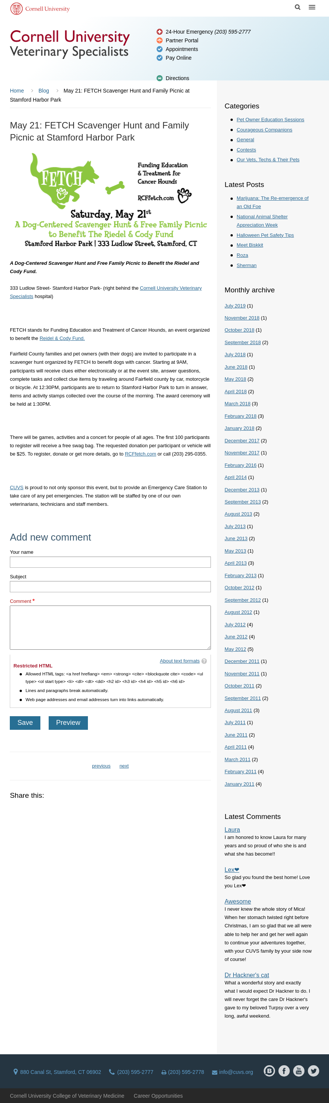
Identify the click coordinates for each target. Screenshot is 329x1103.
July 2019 (235, 306)
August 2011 (238, 710)
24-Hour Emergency (208, 32)
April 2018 (235, 391)
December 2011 (242, 661)
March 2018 (237, 403)
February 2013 (240, 575)
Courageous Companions (264, 130)
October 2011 (239, 686)
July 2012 (235, 624)
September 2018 (242, 342)
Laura (232, 829)
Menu (312, 7)
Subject (18, 576)
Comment (20, 601)
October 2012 (239, 587)
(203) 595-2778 (182, 1072)
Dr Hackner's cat (246, 975)
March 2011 (237, 759)
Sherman (247, 265)
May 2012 (235, 649)
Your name (21, 552)
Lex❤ (231, 870)
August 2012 (238, 612)
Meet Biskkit (250, 245)
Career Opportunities (158, 1096)
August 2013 (238, 514)
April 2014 (235, 477)
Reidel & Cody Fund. (62, 338)
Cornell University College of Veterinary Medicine (67, 1096)
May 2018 (235, 379)
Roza (242, 255)
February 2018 (240, 416)
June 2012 (236, 637)
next (124, 766)
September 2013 (242, 502)
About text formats (180, 661)
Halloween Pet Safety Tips (265, 235)
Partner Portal (182, 40)
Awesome (237, 901)
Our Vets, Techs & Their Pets (268, 159)
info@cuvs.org (232, 1072)
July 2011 (235, 722)
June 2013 (236, 538)
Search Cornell (298, 7)
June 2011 (236, 735)
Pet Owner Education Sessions (270, 119)
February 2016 (240, 465)
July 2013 (235, 526)
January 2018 (239, 428)
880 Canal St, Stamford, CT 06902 (57, 1072)
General (245, 139)
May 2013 (235, 551)
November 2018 (242, 318)
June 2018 (236, 367)
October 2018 (239, 330)
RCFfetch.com (140, 454)
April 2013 (235, 563)
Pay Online (178, 58)
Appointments (182, 49)
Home (17, 91)
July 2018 (235, 354)
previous (101, 766)
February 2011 (240, 771)
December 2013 (242, 490)
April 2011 (235, 747)
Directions (177, 78)
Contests (246, 150)
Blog (43, 91)
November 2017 (242, 453)
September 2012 (242, 600)
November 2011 (242, 674)
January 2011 (239, 784)
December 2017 (242, 440)
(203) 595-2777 (131, 1072)
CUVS (16, 487)
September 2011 (242, 698)
